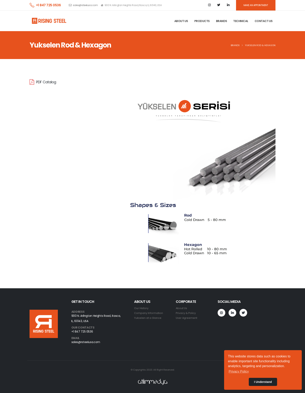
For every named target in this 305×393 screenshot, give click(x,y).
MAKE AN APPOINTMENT (256, 5)
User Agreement (186, 318)
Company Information (148, 313)
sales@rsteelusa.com (85, 5)
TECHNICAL (240, 21)
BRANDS (221, 21)
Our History (141, 308)
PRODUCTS (202, 21)
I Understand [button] (263, 381)
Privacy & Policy (186, 313)
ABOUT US (181, 21)
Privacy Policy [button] (239, 371)
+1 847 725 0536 (48, 5)
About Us (181, 308)
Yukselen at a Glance (147, 318)
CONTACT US (264, 21)
